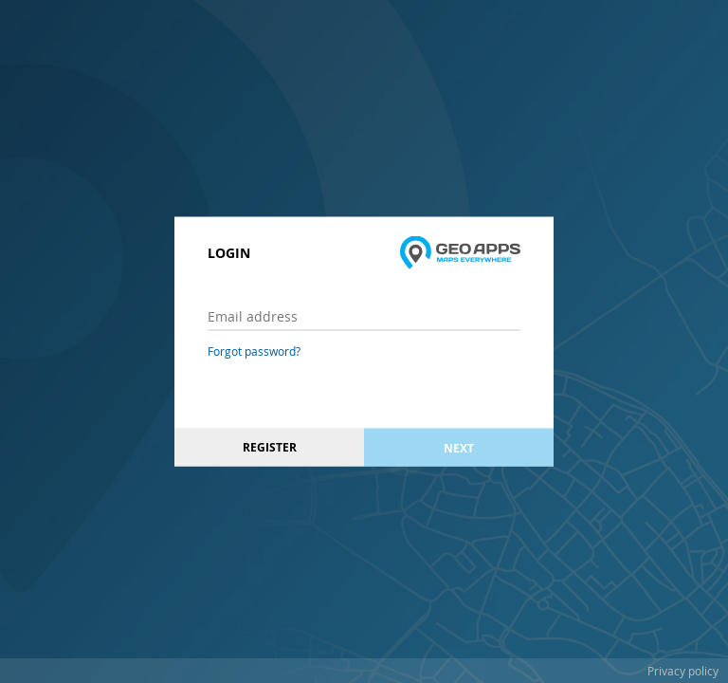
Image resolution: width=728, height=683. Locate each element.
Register (270, 447)
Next (459, 447)
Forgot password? (254, 351)
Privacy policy (683, 670)
